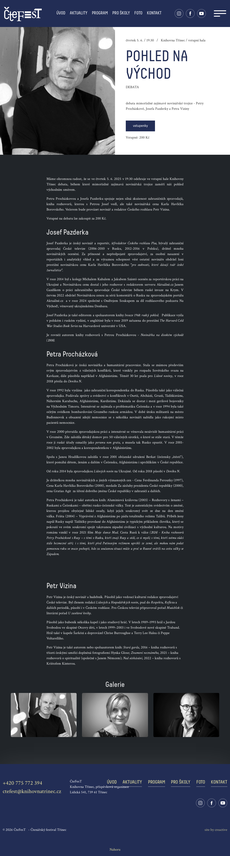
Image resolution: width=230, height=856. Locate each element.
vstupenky (140, 126)
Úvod (60, 13)
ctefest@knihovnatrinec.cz (32, 791)
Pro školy (121, 13)
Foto (138, 13)
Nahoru (115, 849)
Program (100, 13)
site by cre (216, 829)
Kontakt (154, 13)
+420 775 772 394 (22, 783)
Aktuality (78, 13)
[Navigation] (220, 13)
